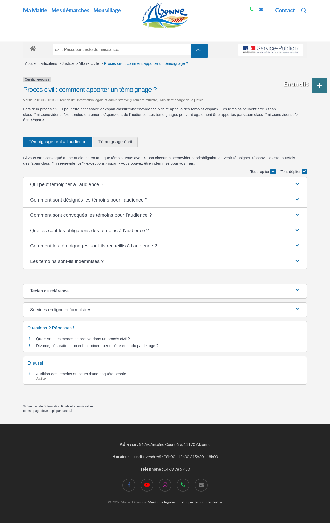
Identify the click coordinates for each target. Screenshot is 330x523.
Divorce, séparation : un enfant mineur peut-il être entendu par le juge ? (97, 345)
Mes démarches (54, 33)
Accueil (29, 33)
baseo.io (67, 411)
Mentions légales (162, 502)
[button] (165, 184)
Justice (68, 63)
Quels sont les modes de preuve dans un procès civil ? (83, 338)
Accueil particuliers (41, 63)
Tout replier (263, 171)
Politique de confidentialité (200, 502)
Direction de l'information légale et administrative (59, 406)
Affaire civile (90, 63)
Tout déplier (293, 171)
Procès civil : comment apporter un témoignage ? (146, 63)
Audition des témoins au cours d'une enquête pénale (81, 374)
